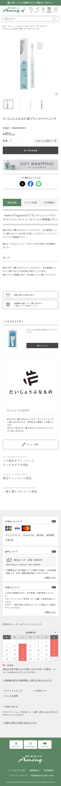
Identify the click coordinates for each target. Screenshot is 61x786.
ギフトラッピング (13, 690)
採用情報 (48, 770)
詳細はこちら (50, 577)
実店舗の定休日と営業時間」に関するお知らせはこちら (28, 680)
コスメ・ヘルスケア (16, 26)
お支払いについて (13, 521)
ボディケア (30, 26)
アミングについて (14, 770)
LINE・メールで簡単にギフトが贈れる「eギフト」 (32, 2)
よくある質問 (11, 695)
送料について (11, 551)
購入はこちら (42, 345)
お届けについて (12, 587)
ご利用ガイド (40, 690)
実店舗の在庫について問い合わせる (34, 304)
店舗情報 (33, 770)
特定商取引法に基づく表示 (42, 775)
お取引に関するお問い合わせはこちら (21, 722)
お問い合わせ (11, 706)
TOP (4, 26)
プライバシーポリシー (19, 775)
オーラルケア (41, 26)
